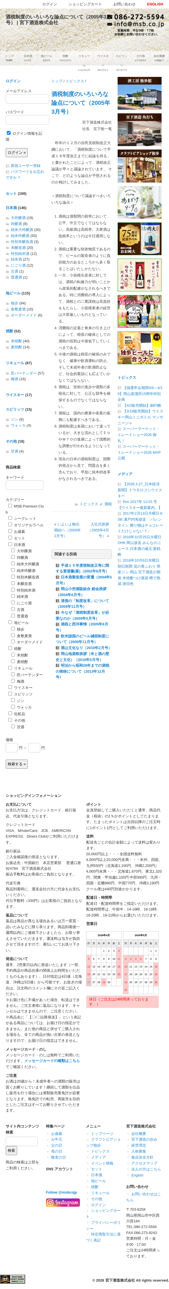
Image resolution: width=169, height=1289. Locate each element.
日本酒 (11, 208)
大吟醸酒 (18, 218)
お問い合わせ (124, 4)
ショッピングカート (85, 4)
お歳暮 (16, 531)
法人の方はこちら (146, 1169)
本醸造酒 (18, 247)
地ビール (13, 293)
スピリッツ (15, 409)
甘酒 (14, 451)
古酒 (14, 271)
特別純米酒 (20, 253)
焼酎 (9, 331)
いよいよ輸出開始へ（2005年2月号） (67, 530)
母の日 (56, 1151)
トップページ (102, 1134)
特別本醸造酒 (22, 242)
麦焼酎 (16, 347)
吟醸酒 (16, 224)
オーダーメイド (24, 315)
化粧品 (16, 714)
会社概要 (138, 1134)
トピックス (75, 81)
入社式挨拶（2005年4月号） (98, 530)
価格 (9, 740)
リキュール (15, 363)
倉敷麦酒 (18, 309)
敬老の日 (58, 1157)
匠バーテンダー (24, 373)
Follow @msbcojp (61, 1192)
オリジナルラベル (26, 525)
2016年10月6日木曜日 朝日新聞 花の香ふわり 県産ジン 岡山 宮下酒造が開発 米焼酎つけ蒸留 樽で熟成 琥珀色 (139, 572)
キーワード (15, 477)
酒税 (108, 504)
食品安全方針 (142, 1157)
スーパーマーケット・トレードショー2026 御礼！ (139, 435)
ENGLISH (155, 4)
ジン (14, 419)
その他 (11, 441)
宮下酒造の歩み (144, 1139)
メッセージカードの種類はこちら (52, 1061)
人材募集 (138, 1151)
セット (11, 193)
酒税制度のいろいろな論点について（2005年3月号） (80, 102)
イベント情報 (102, 1163)
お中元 (56, 1139)
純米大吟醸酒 (22, 230)
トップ (57, 81)
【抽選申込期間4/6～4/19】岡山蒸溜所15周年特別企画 (140, 394)
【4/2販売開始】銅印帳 (142, 405)
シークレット (22, 518)
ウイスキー (15, 395)
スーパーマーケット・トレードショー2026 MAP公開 (139, 452)
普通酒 (16, 277)
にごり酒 (18, 265)
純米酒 (16, 259)
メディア (125, 474)
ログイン (13, 81)
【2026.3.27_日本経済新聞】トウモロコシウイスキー (140, 490)
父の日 (56, 1145)
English (137, 1175)
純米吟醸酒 (20, 236)
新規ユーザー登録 (26, 165)
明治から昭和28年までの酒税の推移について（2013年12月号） (82, 671)
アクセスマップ (144, 1163)
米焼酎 (16, 341)
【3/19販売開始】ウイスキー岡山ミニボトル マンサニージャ (140, 417)
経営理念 (138, 1145)
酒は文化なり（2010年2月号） (86, 648)
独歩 (14, 303)
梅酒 (14, 379)
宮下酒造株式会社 (120, 1280)
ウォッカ (18, 425)
